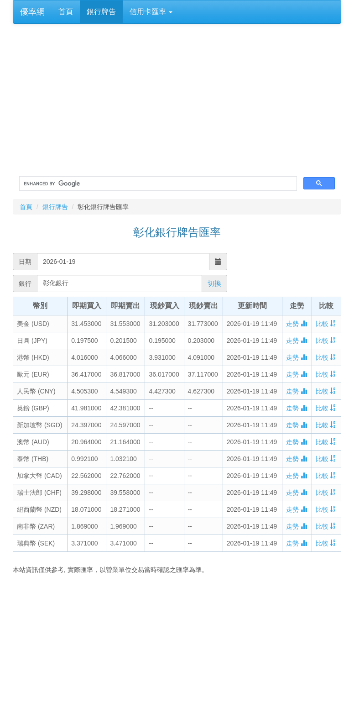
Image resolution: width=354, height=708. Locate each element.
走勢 (296, 323)
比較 (326, 323)
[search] (157, 184)
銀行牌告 (101, 12)
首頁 (65, 12)
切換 (214, 283)
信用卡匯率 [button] (151, 12)
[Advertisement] (177, 642)
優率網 (32, 11)
